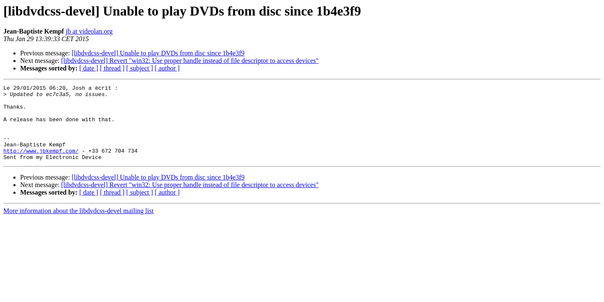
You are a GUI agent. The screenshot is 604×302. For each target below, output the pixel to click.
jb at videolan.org (88, 31)
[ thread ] (112, 68)
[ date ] (88, 68)
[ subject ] (139, 68)
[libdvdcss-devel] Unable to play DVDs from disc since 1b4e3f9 (158, 53)
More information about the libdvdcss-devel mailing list (78, 225)
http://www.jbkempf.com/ (40, 164)
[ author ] (167, 68)
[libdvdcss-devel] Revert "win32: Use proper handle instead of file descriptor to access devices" (190, 60)
